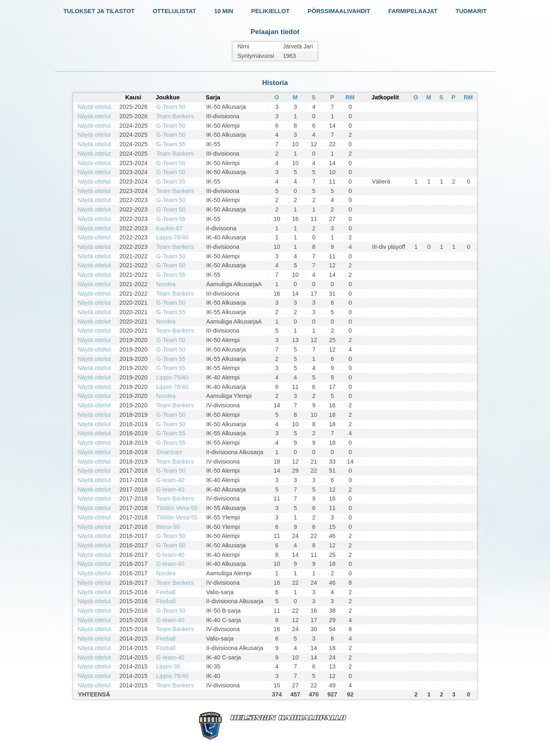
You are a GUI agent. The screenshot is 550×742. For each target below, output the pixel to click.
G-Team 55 (171, 144)
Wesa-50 (168, 527)
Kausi (133, 97)
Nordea (166, 284)
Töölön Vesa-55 (177, 508)
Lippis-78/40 (172, 237)
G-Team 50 (171, 106)
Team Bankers (175, 116)
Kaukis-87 (169, 228)
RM (350, 97)
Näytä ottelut (94, 106)
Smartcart (169, 452)
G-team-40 (170, 480)
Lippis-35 (168, 666)
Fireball (166, 592)
